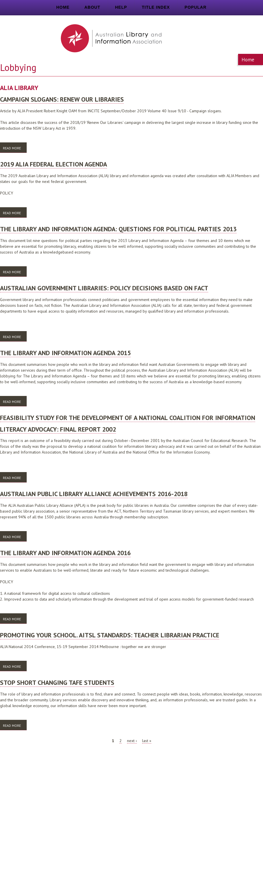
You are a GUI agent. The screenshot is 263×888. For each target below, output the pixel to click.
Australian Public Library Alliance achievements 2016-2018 (94, 494)
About (92, 7)
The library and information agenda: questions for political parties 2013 (118, 229)
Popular (195, 7)
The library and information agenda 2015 (65, 353)
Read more (15, 147)
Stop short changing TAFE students (57, 682)
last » (146, 740)
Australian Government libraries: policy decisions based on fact (104, 288)
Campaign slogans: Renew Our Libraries (62, 99)
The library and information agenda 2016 (65, 553)
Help (121, 7)
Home (63, 7)
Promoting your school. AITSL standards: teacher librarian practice (109, 635)
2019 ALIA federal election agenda (53, 164)
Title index (156, 7)
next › (132, 740)
